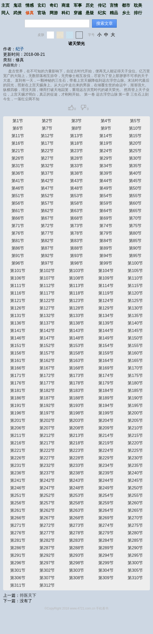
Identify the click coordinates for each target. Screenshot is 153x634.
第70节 (135, 218)
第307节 (47, 578)
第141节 (17, 330)
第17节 (47, 143)
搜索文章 (104, 23)
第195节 (135, 405)
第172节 (47, 375)
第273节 (76, 525)
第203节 (76, 420)
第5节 (135, 121)
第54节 (105, 196)
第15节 (135, 136)
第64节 (105, 210)
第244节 (106, 480)
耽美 (138, 5)
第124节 (106, 300)
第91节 (17, 255)
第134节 (106, 315)
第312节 (47, 585)
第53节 (76, 196)
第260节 (135, 503)
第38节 (76, 173)
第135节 (135, 315)
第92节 (47, 255)
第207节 (47, 428)
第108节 (76, 278)
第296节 (17, 563)
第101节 (17, 270)
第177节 (47, 383)
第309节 (106, 578)
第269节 (106, 518)
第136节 (17, 323)
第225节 (135, 450)
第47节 (47, 188)
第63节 (76, 210)
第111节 (17, 285)
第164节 (106, 360)
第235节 (135, 465)
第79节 (105, 233)
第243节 (76, 480)
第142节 (47, 330)
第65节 (135, 210)
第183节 (76, 390)
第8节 (76, 128)
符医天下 (28, 595)
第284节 (106, 540)
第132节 (47, 315)
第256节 (17, 503)
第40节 (135, 173)
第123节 (76, 300)
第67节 (47, 218)
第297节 (47, 563)
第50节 (135, 188)
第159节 (106, 353)
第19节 (105, 143)
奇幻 (54, 5)
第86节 (17, 248)
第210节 (135, 428)
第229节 (106, 458)
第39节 (105, 173)
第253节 (76, 495)
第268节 (76, 518)
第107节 (47, 278)
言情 (114, 5)
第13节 (76, 136)
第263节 (76, 510)
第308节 (76, 578)
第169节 (106, 368)
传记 (102, 5)
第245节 (135, 480)
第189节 (106, 398)
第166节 (17, 368)
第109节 (106, 278)
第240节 (135, 473)
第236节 (17, 473)
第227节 (47, 458)
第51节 (17, 196)
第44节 (105, 181)
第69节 (105, 218)
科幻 (65, 13)
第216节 (17, 443)
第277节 (47, 533)
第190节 (135, 398)
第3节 (76, 121)
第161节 (17, 360)
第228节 (76, 458)
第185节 (135, 390)
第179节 (106, 383)
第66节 (17, 218)
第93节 (76, 255)
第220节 (135, 443)
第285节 (135, 540)
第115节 (135, 285)
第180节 (135, 383)
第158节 (76, 353)
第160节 (135, 353)
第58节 (76, 203)
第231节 (17, 465)
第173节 (76, 375)
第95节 (135, 255)
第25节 (135, 151)
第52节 (47, 196)
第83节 (76, 240)
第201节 (17, 420)
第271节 (17, 525)
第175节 (135, 375)
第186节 (17, 398)
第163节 (76, 360)
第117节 (47, 293)
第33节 (76, 166)
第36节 (17, 173)
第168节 (76, 368)
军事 (78, 5)
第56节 (17, 203)
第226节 (17, 458)
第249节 (106, 488)
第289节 (106, 548)
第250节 (135, 488)
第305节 (135, 570)
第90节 (135, 248)
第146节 (17, 338)
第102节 (47, 270)
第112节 (47, 285)
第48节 (76, 188)
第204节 (106, 420)
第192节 (47, 405)
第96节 (17, 263)
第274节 (106, 525)
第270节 (135, 518)
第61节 (17, 210)
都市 (126, 5)
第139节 (106, 323)
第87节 (47, 248)
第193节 (76, 405)
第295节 (135, 555)
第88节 (76, 248)
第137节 (47, 323)
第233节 (76, 465)
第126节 (17, 308)
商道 (65, 5)
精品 (114, 13)
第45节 (135, 181)
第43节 (76, 181)
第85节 (135, 240)
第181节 (17, 390)
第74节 (105, 225)
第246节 (17, 488)
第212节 (47, 435)
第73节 (76, 225)
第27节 (47, 158)
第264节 (106, 510)
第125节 (135, 300)
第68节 (76, 218)
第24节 (105, 151)
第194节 (106, 405)
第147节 (47, 338)
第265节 (135, 510)
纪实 (102, 13)
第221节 (17, 450)
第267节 (47, 518)
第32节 (47, 166)
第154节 (106, 345)
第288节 (76, 548)
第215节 (135, 435)
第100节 (135, 263)
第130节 (135, 308)
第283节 (76, 540)
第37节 (47, 173)
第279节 (106, 533)
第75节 (135, 225)
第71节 (17, 225)
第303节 (76, 570)
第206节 (17, 428)
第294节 (106, 555)
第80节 (135, 233)
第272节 (47, 525)
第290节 (135, 548)
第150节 (135, 338)
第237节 (47, 473)
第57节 (47, 203)
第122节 (47, 300)
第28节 (76, 158)
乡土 (126, 13)
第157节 (47, 353)
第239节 (106, 473)
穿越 (78, 13)
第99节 (105, 263)
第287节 (47, 548)
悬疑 (90, 13)
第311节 (17, 585)
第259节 (106, 503)
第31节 (17, 166)
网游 (54, 13)
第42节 (47, 181)
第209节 (106, 428)
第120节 (135, 293)
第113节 (76, 285)
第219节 (106, 443)
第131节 (17, 315)
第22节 (47, 151)
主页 (5, 5)
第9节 (106, 128)
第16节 (17, 143)
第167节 (47, 368)
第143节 (76, 330)
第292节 (47, 555)
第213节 (76, 435)
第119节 (106, 293)
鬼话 (17, 5)
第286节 (17, 548)
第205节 (135, 420)
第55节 (135, 196)
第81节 (17, 240)
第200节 (135, 413)
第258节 (76, 503)
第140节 (135, 323)
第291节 (17, 555)
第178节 (76, 383)
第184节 (106, 390)
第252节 (47, 495)
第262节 (47, 510)
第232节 (47, 465)
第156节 (17, 353)
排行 (138, 13)
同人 (5, 13)
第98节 (76, 263)
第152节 (47, 345)
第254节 (106, 495)
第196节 (17, 413)
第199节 (106, 413)
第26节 (17, 158)
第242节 (47, 480)
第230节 (135, 458)
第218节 (76, 443)
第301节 (17, 570)
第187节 (47, 398)
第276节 (17, 533)
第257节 (47, 503)
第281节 (17, 540)
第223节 (76, 450)
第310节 (135, 578)
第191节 (17, 405)
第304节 (106, 570)
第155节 (135, 345)
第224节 (106, 450)
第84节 (105, 240)
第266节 (17, 518)
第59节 (105, 203)
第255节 (135, 495)
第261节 (17, 510)
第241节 (17, 480)
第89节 (105, 248)
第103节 (76, 270)
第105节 (135, 270)
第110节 (135, 278)
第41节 (17, 181)
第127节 (47, 308)
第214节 (106, 435)
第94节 (105, 255)
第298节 (76, 563)
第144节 (106, 330)
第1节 (17, 121)
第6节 (17, 128)
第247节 (47, 488)
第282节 (47, 540)
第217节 (47, 443)
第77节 (47, 233)
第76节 (17, 233)
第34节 (105, 166)
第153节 (76, 345)
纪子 (20, 49)
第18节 (76, 143)
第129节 (106, 308)
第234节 (106, 465)
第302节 (47, 570)
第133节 (76, 315)
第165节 (135, 360)
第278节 (76, 533)
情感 (29, 5)
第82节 (47, 240)
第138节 (76, 323)
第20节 (135, 143)
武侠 (17, 13)
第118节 (76, 293)
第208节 (76, 428)
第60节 (135, 203)
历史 (90, 5)
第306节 (17, 578)
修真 (29, 13)
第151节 (17, 345)
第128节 (76, 308)
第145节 (135, 330)
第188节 (76, 398)
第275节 (135, 525)
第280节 (135, 533)
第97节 (47, 263)
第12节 (47, 136)
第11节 (17, 136)
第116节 (17, 293)
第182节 (47, 390)
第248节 (76, 488)
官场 (41, 13)
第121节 (17, 300)
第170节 (135, 368)
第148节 (76, 338)
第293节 (76, 555)
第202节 (47, 420)
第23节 (76, 151)
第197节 (47, 413)
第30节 (135, 158)
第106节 (17, 278)
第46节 (17, 188)
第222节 (47, 450)
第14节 (105, 136)
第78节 (76, 233)
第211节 (17, 435)
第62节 (47, 210)
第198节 (76, 413)
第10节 (135, 128)
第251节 (17, 495)
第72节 (47, 225)
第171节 (17, 375)
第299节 (106, 563)
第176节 (17, 383)
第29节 (105, 158)
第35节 (135, 166)
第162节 (47, 360)
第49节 (105, 188)
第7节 (47, 128)
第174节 (106, 375)
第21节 (17, 151)
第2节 (47, 121)
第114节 (106, 285)
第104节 (106, 270)
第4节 (106, 121)
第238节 (76, 473)
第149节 (106, 338)
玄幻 (41, 5)
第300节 (135, 563)
